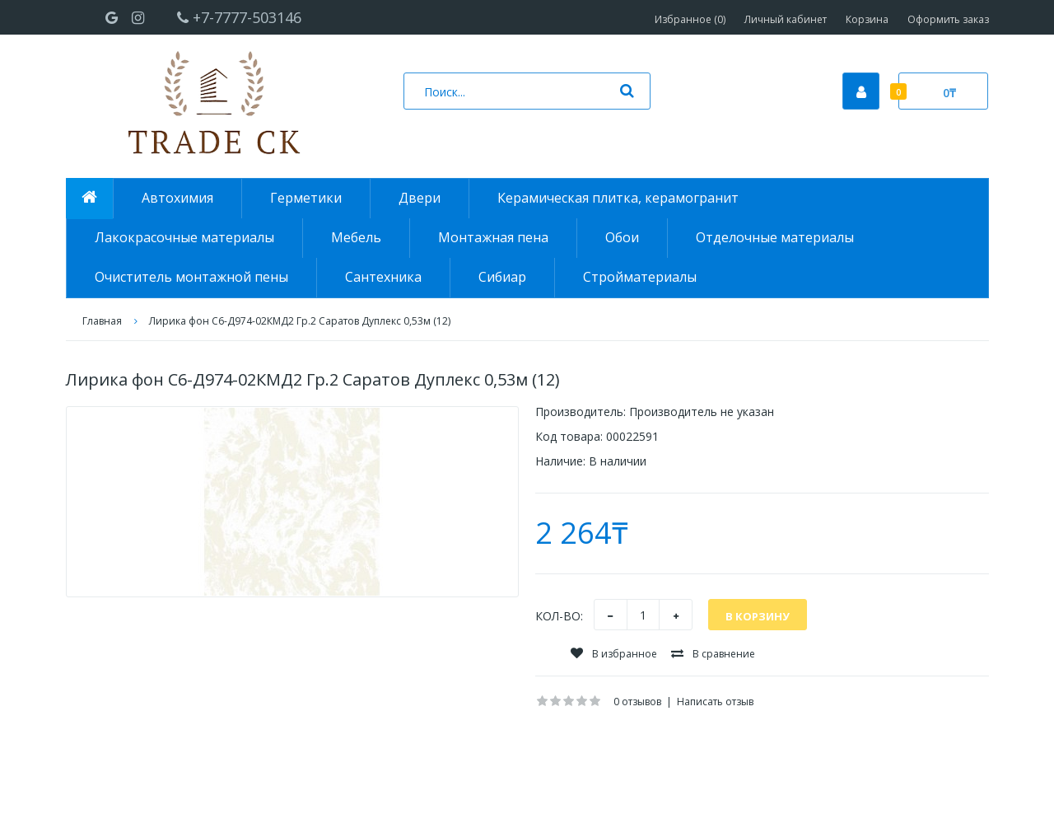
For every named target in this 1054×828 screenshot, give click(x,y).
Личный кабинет (785, 19)
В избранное (614, 654)
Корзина (867, 19)
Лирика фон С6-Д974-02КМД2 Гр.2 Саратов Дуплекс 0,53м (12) (299, 321)
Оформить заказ (948, 19)
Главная (102, 321)
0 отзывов (637, 702)
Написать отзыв (715, 702)
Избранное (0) (690, 19)
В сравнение (713, 654)
